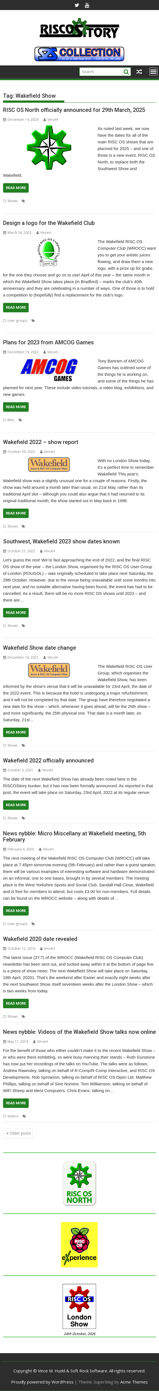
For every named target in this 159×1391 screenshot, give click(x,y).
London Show (101, 625)
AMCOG (77, 420)
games (135, 420)
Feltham (68, 625)
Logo (72, 320)
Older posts (20, 1133)
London (82, 625)
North (48, 200)
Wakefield (144, 200)
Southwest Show (121, 200)
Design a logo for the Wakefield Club (49, 223)
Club (40, 320)
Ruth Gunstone (39, 1116)
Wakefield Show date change (39, 647)
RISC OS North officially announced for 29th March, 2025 (74, 110)
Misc (11, 420)
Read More (16, 188)
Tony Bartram (62, 426)
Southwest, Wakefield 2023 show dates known (61, 541)
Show (84, 200)
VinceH (50, 119)
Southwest (98, 200)
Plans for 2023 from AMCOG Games (48, 342)
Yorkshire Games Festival (122, 426)
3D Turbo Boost (36, 420)
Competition (56, 320)
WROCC (36, 207)
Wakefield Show (15, 207)
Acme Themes (134, 1382)
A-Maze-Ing (60, 420)
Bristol (54, 625)
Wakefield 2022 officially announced (48, 760)
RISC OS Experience (40, 632)
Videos (13, 1116)
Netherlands (13, 632)
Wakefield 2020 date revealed (40, 939)
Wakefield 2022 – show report (40, 442)
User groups (17, 320)
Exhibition (34, 200)
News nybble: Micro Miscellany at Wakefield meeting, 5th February (74, 836)
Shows (13, 200)
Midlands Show (126, 625)
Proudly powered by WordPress (42, 1382)
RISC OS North (67, 200)
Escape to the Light (100, 420)
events (123, 420)
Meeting (42, 923)
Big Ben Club (37, 625)
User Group (87, 320)
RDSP (18, 426)
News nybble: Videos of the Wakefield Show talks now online (79, 1032)
